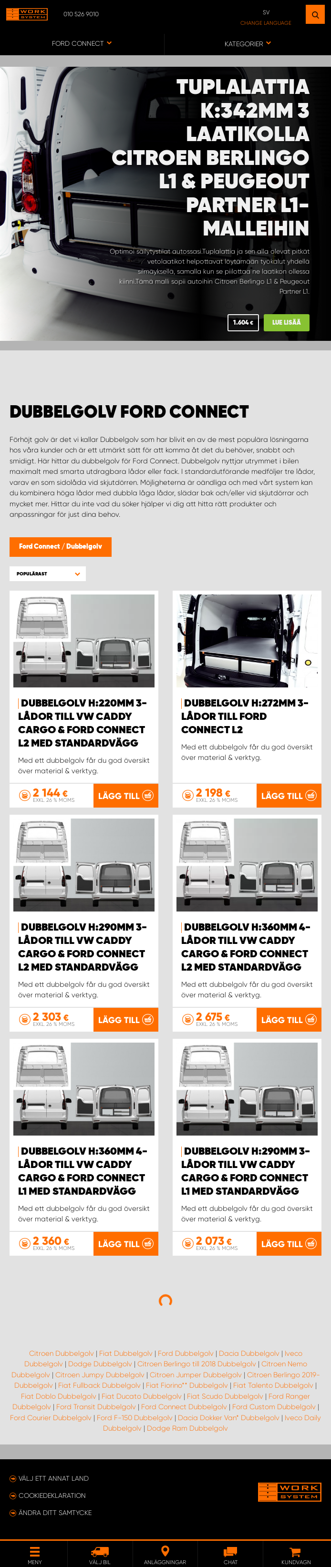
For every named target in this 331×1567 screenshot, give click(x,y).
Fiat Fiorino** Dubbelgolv (187, 1385)
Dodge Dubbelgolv (100, 1364)
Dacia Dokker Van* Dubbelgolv (228, 1417)
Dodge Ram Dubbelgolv (187, 1428)
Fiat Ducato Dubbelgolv (142, 1396)
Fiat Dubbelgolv (126, 1353)
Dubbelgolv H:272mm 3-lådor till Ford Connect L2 (245, 717)
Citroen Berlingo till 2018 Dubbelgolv (196, 1364)
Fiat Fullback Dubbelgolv (99, 1385)
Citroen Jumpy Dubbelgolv (100, 1375)
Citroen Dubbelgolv (61, 1353)
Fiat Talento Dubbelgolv (273, 1385)
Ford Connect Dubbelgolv (184, 1407)
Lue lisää (286, 323)
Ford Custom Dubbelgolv (274, 1407)
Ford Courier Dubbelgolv (51, 1417)
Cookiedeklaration (52, 1495)
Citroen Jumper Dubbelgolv (196, 1375)
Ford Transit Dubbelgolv (96, 1407)
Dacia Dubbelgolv (249, 1353)
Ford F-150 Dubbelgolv (135, 1417)
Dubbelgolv (84, 546)
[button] (48, 573)
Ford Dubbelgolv (186, 1353)
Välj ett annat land (54, 1478)
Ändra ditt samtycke (55, 1512)
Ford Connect (40, 546)
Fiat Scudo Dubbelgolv (225, 1396)
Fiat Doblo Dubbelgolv (58, 1396)
